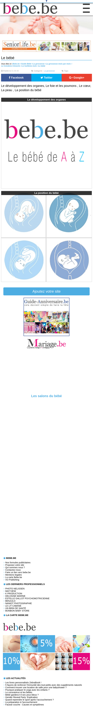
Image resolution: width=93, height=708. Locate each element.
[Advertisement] (46, 372)
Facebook (16, 77)
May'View (10, 591)
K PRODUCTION (13, 593)
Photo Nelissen (14, 588)
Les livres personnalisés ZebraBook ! (23, 682)
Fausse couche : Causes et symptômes (24, 704)
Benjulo (10, 601)
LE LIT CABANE (13, 606)
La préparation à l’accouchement (21, 702)
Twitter (46, 77)
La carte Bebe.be (13, 577)
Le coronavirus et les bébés (18, 692)
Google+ (76, 77)
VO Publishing (12, 579)
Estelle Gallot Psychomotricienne (27, 598)
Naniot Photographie (18, 603)
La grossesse (49, 71)
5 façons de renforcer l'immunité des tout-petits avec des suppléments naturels (43, 685)
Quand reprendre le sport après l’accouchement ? (29, 699)
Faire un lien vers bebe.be (18, 572)
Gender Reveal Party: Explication (21, 697)
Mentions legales (13, 575)
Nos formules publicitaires (17, 562)
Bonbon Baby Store (17, 610)
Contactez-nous (13, 570)
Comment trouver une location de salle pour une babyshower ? (36, 687)
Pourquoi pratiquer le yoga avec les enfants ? (27, 690)
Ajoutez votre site (46, 291)
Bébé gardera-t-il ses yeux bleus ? (22, 695)
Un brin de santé (15, 608)
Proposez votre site (14, 565)
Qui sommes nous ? (15, 567)
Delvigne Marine (15, 596)
